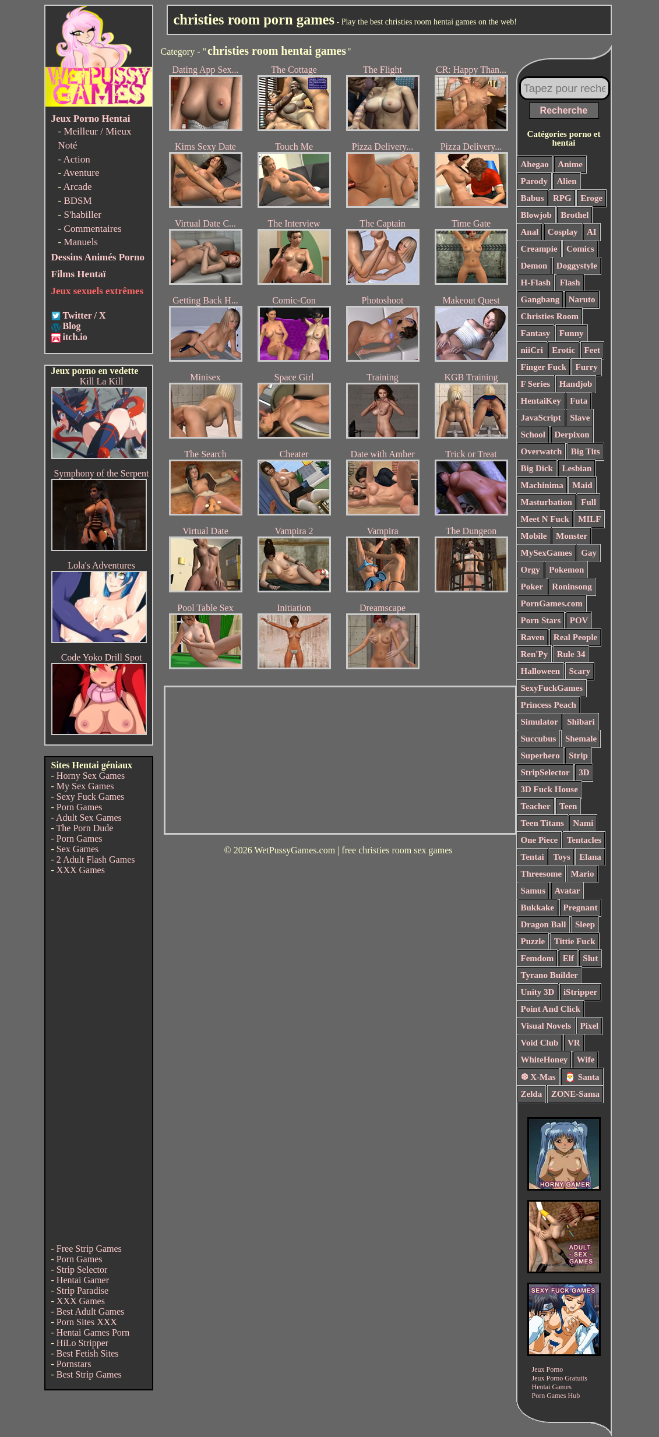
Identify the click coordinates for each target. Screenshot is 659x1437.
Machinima (542, 485)
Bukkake (538, 907)
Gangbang (540, 299)
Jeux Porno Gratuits (559, 1378)
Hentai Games (552, 1387)
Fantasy (536, 333)
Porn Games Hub (556, 1396)
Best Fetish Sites (88, 1353)
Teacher (536, 806)
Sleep (585, 924)
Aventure (81, 172)
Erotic (563, 350)
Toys (561, 857)
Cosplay (563, 231)
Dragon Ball (543, 924)
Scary (580, 671)
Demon (534, 265)
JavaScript (541, 417)
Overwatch (541, 451)
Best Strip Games (89, 1374)
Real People (575, 637)
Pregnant (580, 907)
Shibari (581, 721)
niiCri (532, 350)
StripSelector (545, 772)
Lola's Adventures (101, 565)
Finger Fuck (543, 367)
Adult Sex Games (89, 817)
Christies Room (550, 316)
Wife (586, 1059)
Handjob (576, 384)
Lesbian (576, 468)
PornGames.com (552, 603)
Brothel (574, 215)
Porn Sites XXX (87, 1322)
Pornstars (74, 1364)
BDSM (77, 200)
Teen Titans (542, 823)
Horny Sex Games (91, 776)
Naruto (582, 299)
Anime (570, 164)
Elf (568, 958)
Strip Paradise (82, 1290)
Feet (592, 350)
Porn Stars (541, 620)
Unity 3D (538, 992)
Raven (533, 637)
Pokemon (566, 569)
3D (584, 772)
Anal (530, 231)
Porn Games (80, 807)
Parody (534, 181)
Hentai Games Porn (93, 1332)
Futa (578, 400)
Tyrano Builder (549, 975)
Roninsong (571, 586)
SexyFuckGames (552, 688)
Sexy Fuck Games (90, 797)
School (533, 434)
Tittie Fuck (574, 941)
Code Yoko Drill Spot (101, 657)
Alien (566, 181)
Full (588, 502)
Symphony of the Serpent (101, 473)
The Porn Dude (85, 828)
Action (76, 159)
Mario (582, 873)
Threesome (541, 873)
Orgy (530, 569)
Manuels (81, 242)
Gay (589, 552)
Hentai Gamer (83, 1280)
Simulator (539, 721)
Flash (570, 282)
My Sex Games (85, 786)
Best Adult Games (90, 1311)
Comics (580, 248)
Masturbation (546, 502)
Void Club (540, 1042)
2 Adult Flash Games (96, 859)
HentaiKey (541, 400)
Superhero (540, 755)
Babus (532, 198)
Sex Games (77, 849)
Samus (533, 890)
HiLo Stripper (82, 1343)
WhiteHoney (544, 1059)
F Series (536, 384)
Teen (568, 806)
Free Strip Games (89, 1249)
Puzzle (533, 941)
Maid (582, 485)
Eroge (591, 198)
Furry (586, 367)
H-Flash (536, 282)
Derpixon (572, 434)
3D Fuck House (549, 789)
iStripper (580, 992)
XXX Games (81, 870)
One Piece (539, 840)
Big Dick (537, 468)
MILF (589, 519)
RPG (562, 198)
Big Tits (585, 451)
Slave (580, 417)
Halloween (541, 671)
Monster (571, 536)
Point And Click (551, 1009)
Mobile (534, 536)
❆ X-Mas (538, 1077)
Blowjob (536, 215)
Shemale (581, 738)
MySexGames (546, 552)
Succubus (538, 738)
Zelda (531, 1094)
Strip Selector (82, 1269)
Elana (590, 857)
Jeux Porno (547, 1369)
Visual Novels (546, 1025)
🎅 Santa (582, 1077)
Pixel (589, 1025)
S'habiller (82, 214)
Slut (590, 958)
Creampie (539, 248)
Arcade (77, 186)
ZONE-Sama (575, 1094)
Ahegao (535, 164)
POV (579, 620)
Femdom (537, 958)
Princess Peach (548, 704)
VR (574, 1042)
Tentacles (584, 840)
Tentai (532, 857)
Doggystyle (576, 265)
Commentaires (92, 228)
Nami (583, 823)
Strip (578, 755)
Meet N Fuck (545, 519)
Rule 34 (571, 654)
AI (592, 231)
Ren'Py (534, 654)
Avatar (567, 890)
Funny (571, 333)
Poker (532, 586)
